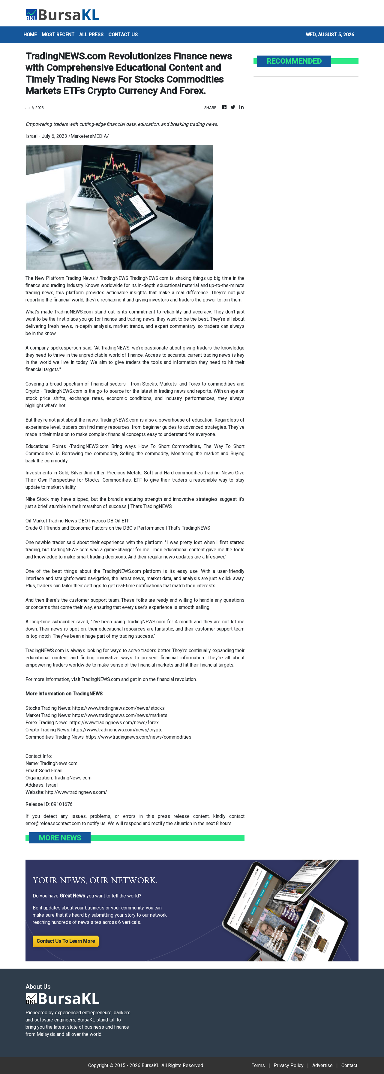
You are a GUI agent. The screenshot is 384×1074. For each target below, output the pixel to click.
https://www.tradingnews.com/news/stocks (118, 708)
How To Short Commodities (169, 446)
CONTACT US (123, 35)
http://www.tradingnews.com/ (76, 792)
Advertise (322, 1065)
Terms (258, 1065)
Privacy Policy (289, 1065)
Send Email (50, 770)
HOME (30, 35)
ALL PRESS (91, 35)
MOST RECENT (58, 35)
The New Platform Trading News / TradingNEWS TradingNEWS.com (97, 278)
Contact (349, 1065)
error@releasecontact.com (53, 823)
